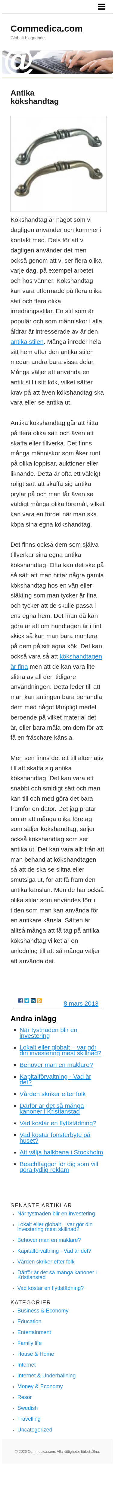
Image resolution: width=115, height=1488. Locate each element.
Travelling (28, 1419)
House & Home (35, 1354)
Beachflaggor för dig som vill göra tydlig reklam (59, 1166)
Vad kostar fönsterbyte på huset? (55, 1137)
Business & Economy (42, 1311)
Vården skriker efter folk (53, 1093)
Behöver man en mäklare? (56, 1064)
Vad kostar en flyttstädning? (58, 1123)
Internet (26, 1365)
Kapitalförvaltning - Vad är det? (55, 1079)
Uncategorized (34, 1430)
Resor (24, 1397)
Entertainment (34, 1332)
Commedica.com (47, 28)
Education (29, 1321)
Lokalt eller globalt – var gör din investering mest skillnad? (60, 1050)
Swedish (27, 1408)
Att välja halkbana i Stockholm (61, 1152)
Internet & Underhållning (46, 1376)
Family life (29, 1343)
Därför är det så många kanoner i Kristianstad (52, 1108)
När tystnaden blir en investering (48, 1032)
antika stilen (27, 341)
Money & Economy (40, 1386)
